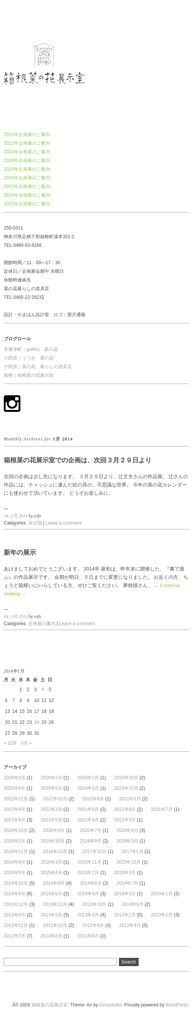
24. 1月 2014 (16, 515)
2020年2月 (14, 841)
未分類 (35, 523)
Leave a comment (64, 523)
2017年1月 (132, 851)
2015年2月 (88, 872)
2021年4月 (88, 820)
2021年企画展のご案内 (27, 151)
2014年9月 (54, 883)
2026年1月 (88, 777)
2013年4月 (88, 915)
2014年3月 (125, 893)
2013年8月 (14, 915)
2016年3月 (51, 862)
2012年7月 (14, 936)
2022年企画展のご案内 (27, 143)
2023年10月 (126, 788)
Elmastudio (110, 1005)
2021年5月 (51, 820)
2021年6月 (14, 820)
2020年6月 (127, 830)
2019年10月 (52, 841)
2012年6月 (51, 936)
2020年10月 (16, 830)
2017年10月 (94, 851)
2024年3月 (88, 788)
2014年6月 (14, 893)
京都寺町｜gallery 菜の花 (31, 349)
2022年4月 (14, 809)
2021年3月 (125, 820)
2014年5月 (51, 893)
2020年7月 (90, 830)
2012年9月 (93, 925)
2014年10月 (16, 883)
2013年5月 (51, 915)
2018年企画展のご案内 (27, 177)
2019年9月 (90, 841)
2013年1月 (162, 915)
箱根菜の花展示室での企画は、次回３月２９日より (77, 460)
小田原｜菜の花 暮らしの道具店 (38, 366)
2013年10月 (94, 904)
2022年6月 (93, 798)
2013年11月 (55, 904)
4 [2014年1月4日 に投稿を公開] (43, 689)
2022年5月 (130, 798)
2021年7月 (162, 809)
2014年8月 (90, 883)
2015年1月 (125, 872)
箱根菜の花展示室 (22, 20)
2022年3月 (51, 809)
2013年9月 (132, 904)
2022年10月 (55, 798)
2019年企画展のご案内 (27, 169)
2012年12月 (16, 925)
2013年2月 (125, 915)
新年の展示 (20, 552)
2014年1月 (162, 893)
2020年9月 (54, 830)
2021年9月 (88, 809)
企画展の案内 (42, 623)
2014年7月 (127, 883)
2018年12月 (16, 851)
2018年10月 (55, 851)
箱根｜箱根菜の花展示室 (29, 375)
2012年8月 (130, 925)
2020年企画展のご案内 (27, 160)
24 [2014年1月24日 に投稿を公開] (36, 722)
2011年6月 (88, 936)
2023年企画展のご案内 (27, 134)
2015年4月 (51, 872)
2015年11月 (89, 862)
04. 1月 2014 (16, 616)
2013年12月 (16, 904)
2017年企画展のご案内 (27, 186)
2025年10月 (126, 777)
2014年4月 (88, 893)
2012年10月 (55, 925)
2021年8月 (125, 809)
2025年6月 (14, 788)
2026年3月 (14, 777)
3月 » (26, 743)
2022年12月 (16, 798)
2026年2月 (51, 777)
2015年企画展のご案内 (27, 203)
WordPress (177, 1005)
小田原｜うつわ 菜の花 (29, 358)
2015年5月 (14, 872)
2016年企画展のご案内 (27, 195)
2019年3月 (127, 841)
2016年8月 (14, 862)
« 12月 (10, 743)
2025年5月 (51, 788)
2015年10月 (129, 862)
